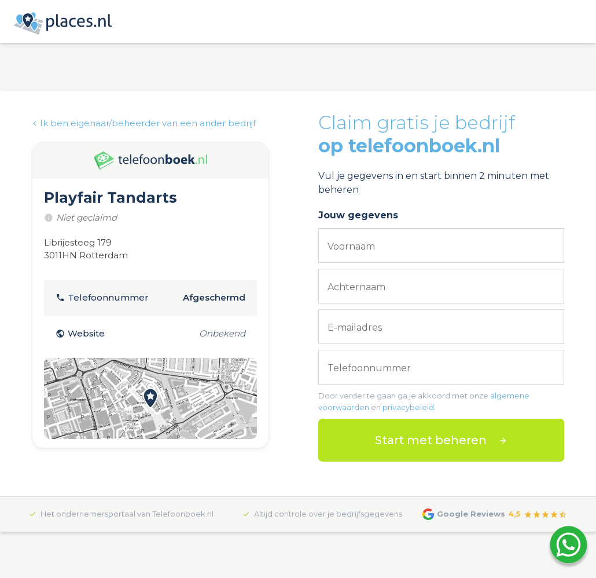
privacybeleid (408, 407)
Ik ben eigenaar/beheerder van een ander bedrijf (144, 123)
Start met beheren (431, 440)
